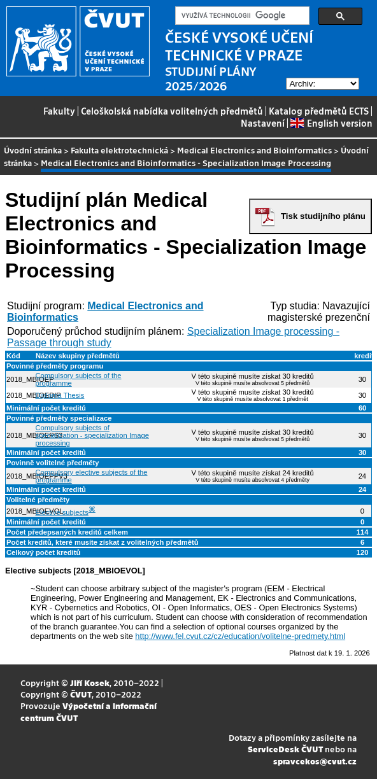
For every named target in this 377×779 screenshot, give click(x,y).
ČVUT (81, 694)
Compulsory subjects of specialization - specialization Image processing (92, 435)
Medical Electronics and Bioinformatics (254, 150)
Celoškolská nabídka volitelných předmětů (172, 110)
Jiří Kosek (90, 682)
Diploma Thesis (60, 395)
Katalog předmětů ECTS (319, 110)
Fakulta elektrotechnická (119, 150)
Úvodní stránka (33, 150)
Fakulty (59, 110)
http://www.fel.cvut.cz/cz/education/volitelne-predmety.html (240, 636)
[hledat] (241, 16)
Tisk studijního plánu (323, 216)
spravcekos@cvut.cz (315, 761)
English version (331, 123)
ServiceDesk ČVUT (285, 749)
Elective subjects (62, 512)
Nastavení (263, 123)
